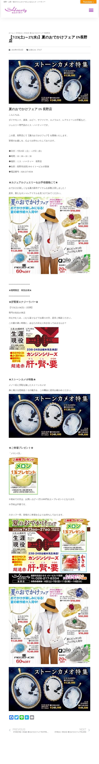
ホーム (11, 33)
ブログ (39, 50)
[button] (91, 10)
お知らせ (32, 50)
